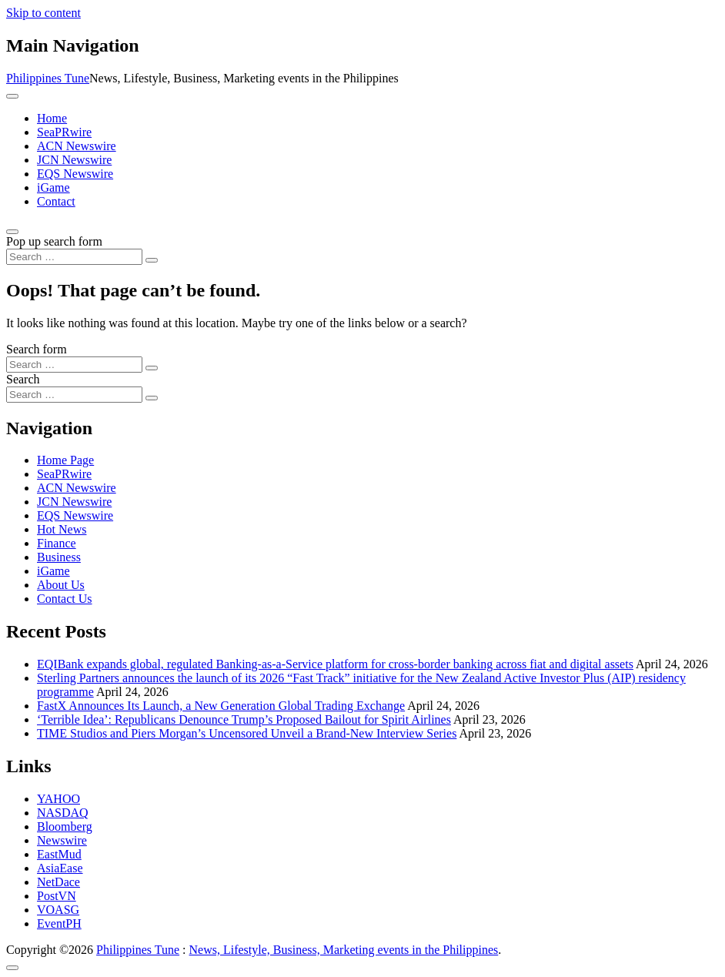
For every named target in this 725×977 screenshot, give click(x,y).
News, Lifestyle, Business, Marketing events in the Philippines (344, 949)
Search (23, 379)
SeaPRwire (64, 132)
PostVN (56, 895)
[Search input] (74, 257)
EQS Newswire (75, 173)
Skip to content (43, 12)
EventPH (59, 923)
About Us (61, 584)
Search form (36, 349)
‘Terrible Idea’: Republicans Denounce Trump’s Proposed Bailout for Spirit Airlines (244, 719)
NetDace (58, 881)
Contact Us (64, 598)
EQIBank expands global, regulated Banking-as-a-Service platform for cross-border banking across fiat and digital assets (335, 664)
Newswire (62, 840)
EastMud (59, 854)
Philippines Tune (47, 78)
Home (52, 118)
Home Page (65, 460)
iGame (53, 187)
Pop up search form (54, 241)
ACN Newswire (76, 145)
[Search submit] (151, 260)
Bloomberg (64, 826)
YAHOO (58, 798)
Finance (56, 543)
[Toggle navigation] (12, 96)
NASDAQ (63, 812)
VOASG (58, 909)
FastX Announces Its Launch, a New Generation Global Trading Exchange (221, 705)
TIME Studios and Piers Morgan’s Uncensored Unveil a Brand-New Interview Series (246, 733)
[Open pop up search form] (12, 231)
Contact (56, 201)
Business (59, 557)
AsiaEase (60, 868)
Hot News (61, 529)
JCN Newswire (74, 159)
